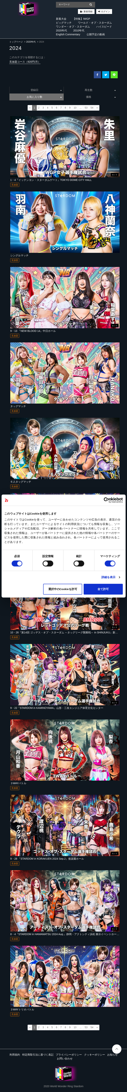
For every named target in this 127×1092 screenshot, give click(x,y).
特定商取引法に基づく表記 (38, 1054)
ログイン (105, 11)
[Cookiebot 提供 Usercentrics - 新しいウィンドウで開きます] (106, 500)
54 (91, 107)
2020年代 (61, 30)
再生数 (100, 89)
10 (74, 107)
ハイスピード (104, 26)
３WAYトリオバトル (22, 1009)
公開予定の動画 (96, 34)
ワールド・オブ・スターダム (95, 22)
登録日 (46, 89)
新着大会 (61, 18)
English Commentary (68, 34)
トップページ (16, 42)
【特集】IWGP (81, 18)
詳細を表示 (108, 577)
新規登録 (88, 11)
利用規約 (15, 1054)
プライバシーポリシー (69, 1054)
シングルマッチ (19, 255)
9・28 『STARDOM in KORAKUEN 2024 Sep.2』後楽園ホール (47, 858)
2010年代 (78, 30)
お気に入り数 (44, 96)
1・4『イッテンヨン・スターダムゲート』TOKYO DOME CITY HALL (51, 179)
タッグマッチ (18, 406)
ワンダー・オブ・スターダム (73, 26)
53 (86, 107)
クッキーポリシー (94, 1054)
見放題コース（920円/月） (24, 61)
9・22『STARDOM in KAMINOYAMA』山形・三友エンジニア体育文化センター (56, 707)
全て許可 (103, 589)
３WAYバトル (18, 783)
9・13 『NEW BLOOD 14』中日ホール (33, 330)
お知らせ (112, 1054)
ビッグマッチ (64, 22)
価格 (101, 96)
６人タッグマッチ (20, 481)
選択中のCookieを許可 (62, 589)
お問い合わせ (65, 1058)
